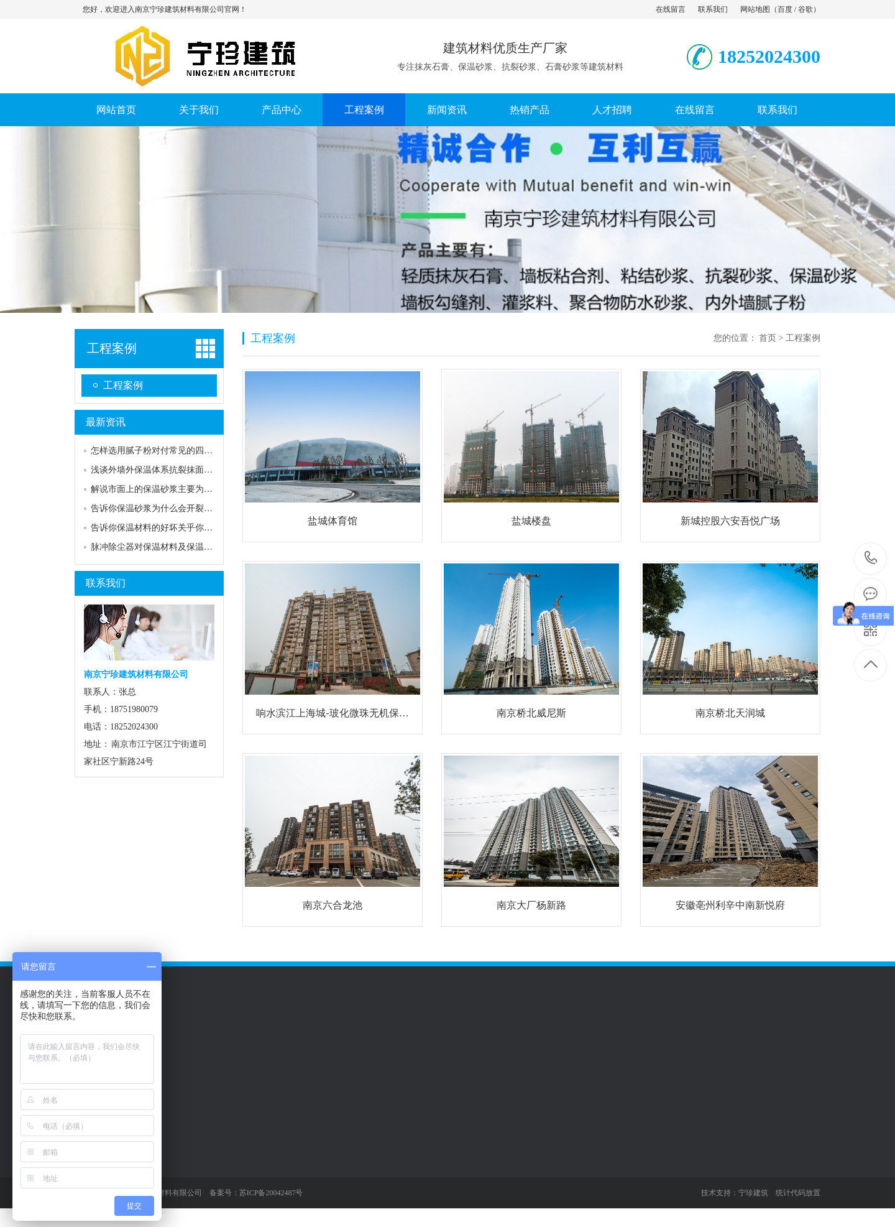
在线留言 (671, 9)
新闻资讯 (447, 109)
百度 (785, 9)
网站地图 (755, 9)
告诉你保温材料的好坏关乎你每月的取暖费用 (178, 527)
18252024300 (871, 558)
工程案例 (364, 109)
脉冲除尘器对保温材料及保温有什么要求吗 (173, 547)
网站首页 (116, 109)
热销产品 (529, 109)
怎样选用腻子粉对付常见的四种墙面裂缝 (169, 450)
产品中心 (281, 109)
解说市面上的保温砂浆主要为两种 (156, 489)
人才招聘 (612, 109)
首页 (767, 338)
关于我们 (199, 109)
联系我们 (713, 9)
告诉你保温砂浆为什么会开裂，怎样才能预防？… (186, 508)
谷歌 (805, 9)
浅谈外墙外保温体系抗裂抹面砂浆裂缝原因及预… (186, 470)
